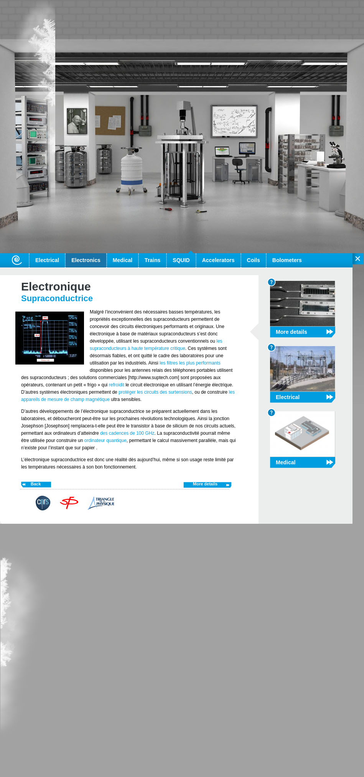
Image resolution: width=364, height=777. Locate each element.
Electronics (85, 260)
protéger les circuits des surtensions (154, 392)
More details (205, 484)
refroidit (117, 385)
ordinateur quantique (105, 440)
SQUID (181, 260)
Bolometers (287, 260)
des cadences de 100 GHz (127, 433)
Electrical (47, 260)
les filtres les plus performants (190, 363)
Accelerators (218, 260)
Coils (253, 260)
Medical (122, 260)
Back (36, 484)
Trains (152, 260)
